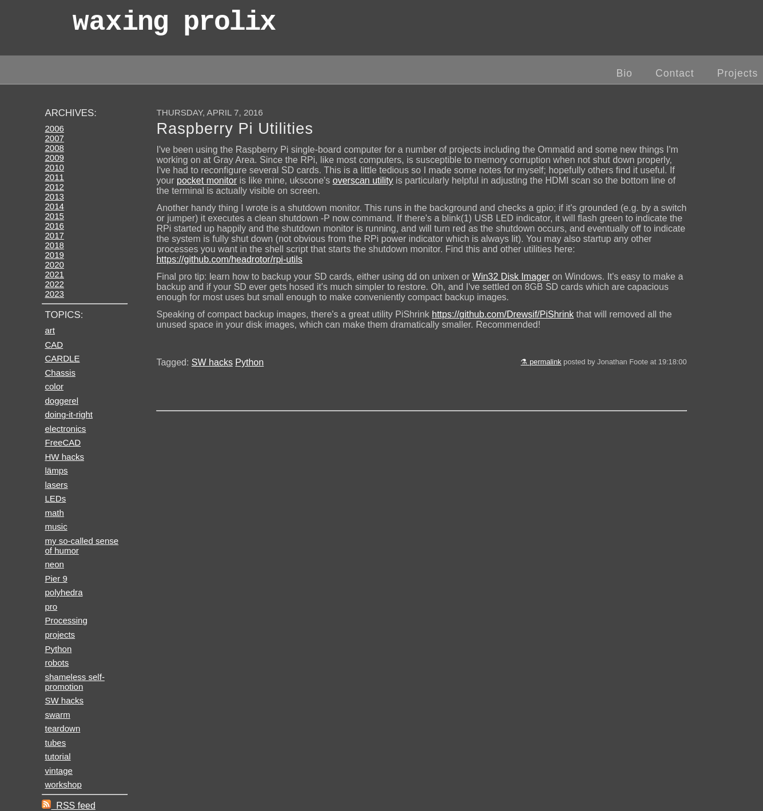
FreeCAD (63, 442)
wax (174, 25)
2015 (54, 216)
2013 (54, 196)
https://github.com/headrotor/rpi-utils (229, 259)
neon (54, 564)
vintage (58, 771)
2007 (54, 138)
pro (51, 606)
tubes (55, 743)
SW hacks (212, 362)
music (56, 526)
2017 (54, 235)
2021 (54, 274)
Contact (674, 73)
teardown (62, 728)
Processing (66, 620)
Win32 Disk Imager (511, 276)
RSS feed (68, 805)
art (50, 330)
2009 (54, 157)
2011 (54, 177)
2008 (54, 148)
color (54, 386)
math (54, 513)
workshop (63, 784)
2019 (54, 255)
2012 (54, 187)
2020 (54, 264)
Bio (624, 73)
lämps (56, 470)
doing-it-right (69, 414)
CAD (54, 344)
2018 (54, 245)
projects (60, 634)
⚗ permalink (540, 361)
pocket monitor (207, 180)
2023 (54, 294)
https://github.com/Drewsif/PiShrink (503, 314)
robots (57, 662)
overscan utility (363, 180)
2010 (54, 167)
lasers (56, 485)
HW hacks (64, 457)
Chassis (60, 372)
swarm (57, 714)
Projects (737, 73)
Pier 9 (56, 578)
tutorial (57, 756)
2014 (54, 206)
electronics (65, 429)
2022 (54, 284)
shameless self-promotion (74, 681)
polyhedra (63, 592)
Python (249, 362)
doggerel (61, 401)
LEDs (55, 498)
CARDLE (62, 358)
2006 (54, 128)
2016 (54, 225)
